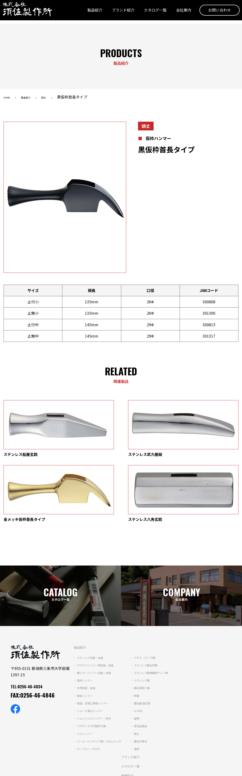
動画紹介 (122, 713)
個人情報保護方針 (17, 769)
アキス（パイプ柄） (156, 595)
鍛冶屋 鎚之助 (151, 640)
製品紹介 (87, 12)
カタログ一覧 (148, 12)
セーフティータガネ (86, 686)
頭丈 (56, 97)
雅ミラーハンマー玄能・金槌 (93, 610)
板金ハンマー (81, 633)
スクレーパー (81, 671)
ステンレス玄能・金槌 (88, 595)
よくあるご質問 (128, 732)
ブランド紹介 (116, 12)
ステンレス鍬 (151, 617)
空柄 (144, 655)
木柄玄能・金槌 (83, 625)
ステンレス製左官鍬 (156, 602)
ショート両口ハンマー (88, 648)
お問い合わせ (212, 12)
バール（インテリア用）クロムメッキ (100, 678)
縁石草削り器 (151, 625)
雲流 (144, 686)
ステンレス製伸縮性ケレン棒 (162, 610)
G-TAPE (147, 648)
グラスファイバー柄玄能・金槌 (95, 602)
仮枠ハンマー (81, 617)
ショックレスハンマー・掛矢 (93, 655)
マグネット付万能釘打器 (90, 663)
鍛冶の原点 (149, 678)
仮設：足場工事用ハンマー (91, 640)
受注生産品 (149, 663)
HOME (9, 97)
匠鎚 (144, 633)
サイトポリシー (48, 769)
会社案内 (176, 12)
